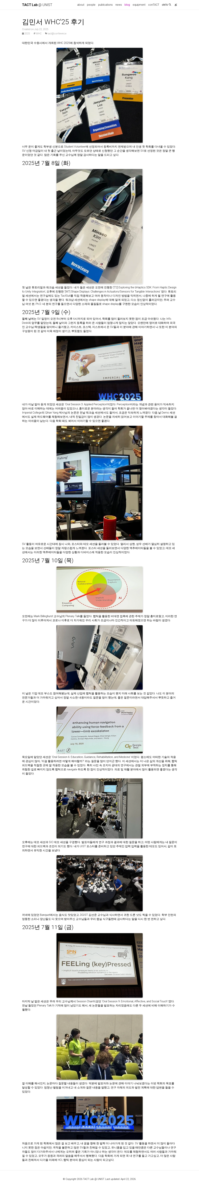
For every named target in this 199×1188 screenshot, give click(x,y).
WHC (38, 33)
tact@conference (55, 33)
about (80, 4)
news (118, 4)
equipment (139, 4)
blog (127, 4)
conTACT (153, 4)
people (91, 4)
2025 (26, 33)
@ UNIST (37, 5)
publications (105, 4)
